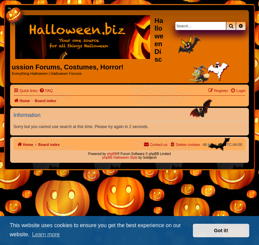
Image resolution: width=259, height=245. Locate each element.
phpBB (112, 154)
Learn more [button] (46, 234)
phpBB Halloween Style (120, 157)
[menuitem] (46, 91)
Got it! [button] (221, 230)
